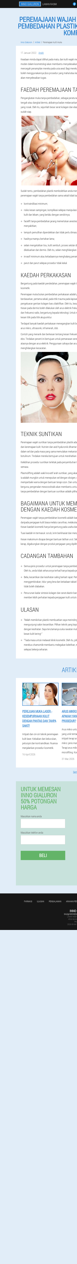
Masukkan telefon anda (32, 832)
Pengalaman (55, 901)
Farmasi (28, 901)
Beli (43, 855)
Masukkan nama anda (31, 816)
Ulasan (40, 901)
